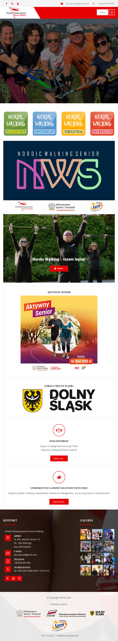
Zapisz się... (59, 458)
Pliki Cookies (47, 635)
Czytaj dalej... (59, 501)
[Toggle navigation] (112, 12)
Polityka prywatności (68, 635)
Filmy (102, 12)
